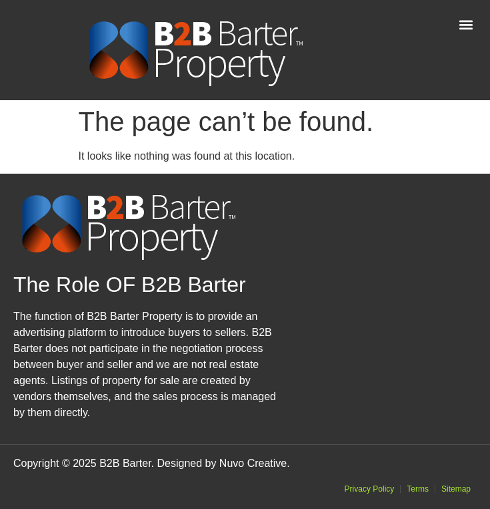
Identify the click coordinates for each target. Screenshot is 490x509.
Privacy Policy (370, 489)
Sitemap (456, 489)
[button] (466, 24)
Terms (418, 489)
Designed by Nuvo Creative (222, 463)
